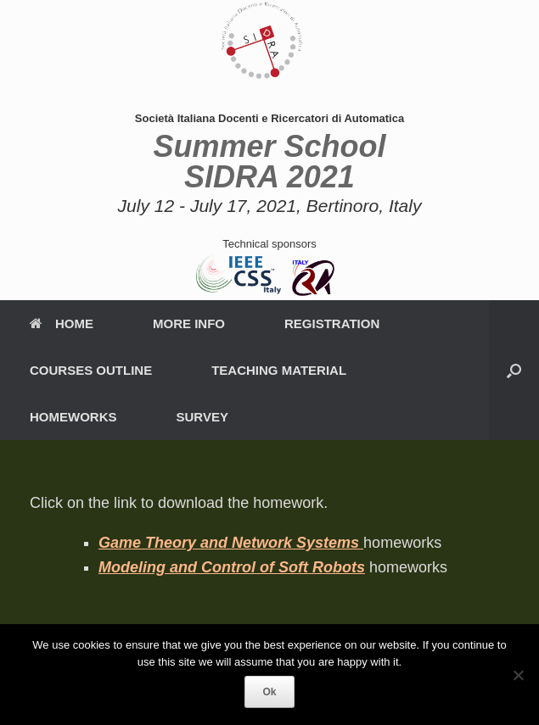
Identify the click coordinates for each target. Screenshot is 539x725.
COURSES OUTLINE (91, 370)
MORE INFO (189, 323)
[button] (514, 370)
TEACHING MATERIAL (278, 370)
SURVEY (202, 417)
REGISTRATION (331, 323)
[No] (517, 674)
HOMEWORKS (73, 417)
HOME (61, 323)
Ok (269, 692)
